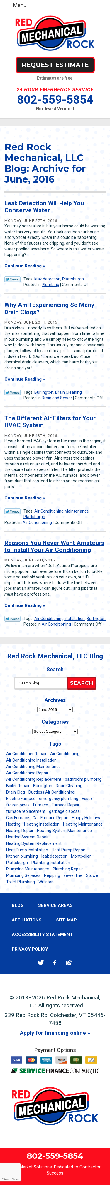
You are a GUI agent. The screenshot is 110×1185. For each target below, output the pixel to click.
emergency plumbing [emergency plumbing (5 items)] (58, 798)
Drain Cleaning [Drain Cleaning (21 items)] (69, 785)
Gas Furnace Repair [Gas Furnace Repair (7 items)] (50, 817)
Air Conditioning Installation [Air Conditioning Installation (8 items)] (31, 760)
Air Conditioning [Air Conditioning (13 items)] (64, 753)
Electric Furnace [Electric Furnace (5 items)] (20, 798)
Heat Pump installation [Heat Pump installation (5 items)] (27, 849)
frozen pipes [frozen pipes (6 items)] (18, 805)
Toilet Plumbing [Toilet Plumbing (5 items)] (20, 882)
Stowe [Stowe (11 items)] (92, 875)
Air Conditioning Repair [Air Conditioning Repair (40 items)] (27, 773)
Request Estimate (55, 64)
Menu (19, 5)
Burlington (43, 392)
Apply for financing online (53, 1032)
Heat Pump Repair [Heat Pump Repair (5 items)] (68, 849)
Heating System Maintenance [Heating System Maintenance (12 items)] (64, 830)
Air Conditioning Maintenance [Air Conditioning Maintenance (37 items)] (33, 766)
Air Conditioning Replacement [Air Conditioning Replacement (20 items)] (33, 779)
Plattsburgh (73, 279)
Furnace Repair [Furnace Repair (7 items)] (65, 805)
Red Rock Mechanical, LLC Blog (55, 656)
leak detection (47, 279)
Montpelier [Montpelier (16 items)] (81, 856)
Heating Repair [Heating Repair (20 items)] (19, 830)
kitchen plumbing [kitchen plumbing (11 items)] (22, 856)
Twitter (41, 963)
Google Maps (69, 963)
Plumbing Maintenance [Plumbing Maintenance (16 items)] (27, 869)
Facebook (55, 963)
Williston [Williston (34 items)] (46, 882)
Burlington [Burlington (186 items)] (42, 785)
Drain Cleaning (68, 392)
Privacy (5, 1179)
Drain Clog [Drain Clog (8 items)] (15, 792)
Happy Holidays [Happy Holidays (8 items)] (86, 817)
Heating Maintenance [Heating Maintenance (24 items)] (83, 824)
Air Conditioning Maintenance (61, 511)
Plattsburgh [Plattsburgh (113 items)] (17, 862)
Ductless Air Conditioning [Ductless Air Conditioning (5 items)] (51, 792)
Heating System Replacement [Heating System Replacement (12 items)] (34, 843)
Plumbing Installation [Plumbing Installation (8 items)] (50, 862)
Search (81, 683)
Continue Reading (23, 266)
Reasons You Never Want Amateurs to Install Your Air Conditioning (54, 546)
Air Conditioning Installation (59, 618)
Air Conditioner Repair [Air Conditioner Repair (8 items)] (26, 753)
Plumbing (50, 284)
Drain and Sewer (57, 397)
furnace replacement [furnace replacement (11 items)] (25, 811)
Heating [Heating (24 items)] (13, 824)
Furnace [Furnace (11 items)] (40, 805)
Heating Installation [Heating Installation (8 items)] (42, 824)
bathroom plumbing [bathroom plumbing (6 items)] (83, 779)
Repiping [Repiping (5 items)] (52, 875)
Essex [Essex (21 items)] (87, 798)
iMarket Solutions (35, 1167)
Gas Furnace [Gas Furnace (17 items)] (17, 817)
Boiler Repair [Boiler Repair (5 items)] (18, 785)
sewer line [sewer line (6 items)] (73, 875)
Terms (15, 1179)
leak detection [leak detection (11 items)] (54, 856)
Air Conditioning (37, 522)
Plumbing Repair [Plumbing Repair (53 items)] (68, 869)
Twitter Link (12, 279)
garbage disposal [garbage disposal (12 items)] (65, 811)
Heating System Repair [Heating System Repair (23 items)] (27, 837)
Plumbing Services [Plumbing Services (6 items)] (23, 875)
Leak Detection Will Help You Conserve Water (44, 207)
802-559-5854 (55, 100)
